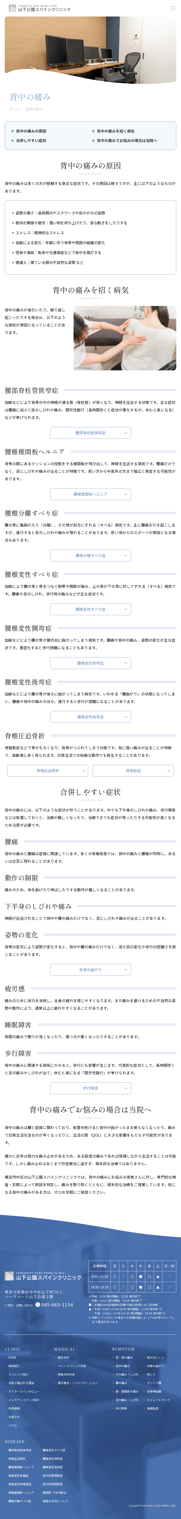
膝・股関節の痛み (127, 1391)
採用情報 (14, 1408)
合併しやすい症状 (31, 140)
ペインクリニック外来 (72, 1366)
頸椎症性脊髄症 (18, 1475)
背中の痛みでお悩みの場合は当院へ (127, 140)
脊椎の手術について (55, 1501)
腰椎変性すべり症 (91, 609)
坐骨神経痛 (154, 1391)
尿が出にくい (155, 1357)
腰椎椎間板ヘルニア (90, 494)
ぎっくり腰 (154, 1383)
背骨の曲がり (90, 969)
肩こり (151, 1374)
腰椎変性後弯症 (90, 717)
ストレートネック (158, 1400)
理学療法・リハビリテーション (78, 1383)
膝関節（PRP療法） (55, 1492)
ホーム (15, 109)
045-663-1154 (57, 1304)
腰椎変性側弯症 (90, 663)
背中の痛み (123, 1366)
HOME (12, 1357)
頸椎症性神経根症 (19, 1484)
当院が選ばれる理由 (21, 1383)
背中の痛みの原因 (31, 131)
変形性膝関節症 (53, 1475)
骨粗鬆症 (133, 770)
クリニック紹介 (18, 1374)
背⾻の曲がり (155, 1366)
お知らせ (14, 1417)
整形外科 (63, 1357)
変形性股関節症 (53, 1484)
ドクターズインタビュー (24, 1391)
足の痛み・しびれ (127, 1400)
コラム (12, 1425)
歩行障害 (90, 1088)
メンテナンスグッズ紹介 (24, 1400)
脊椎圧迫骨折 (48, 770)
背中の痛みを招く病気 (116, 131)
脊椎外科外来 (66, 1374)
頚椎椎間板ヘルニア (21, 1492)
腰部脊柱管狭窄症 (90, 432)
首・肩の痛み (124, 1357)
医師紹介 (14, 1366)
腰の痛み (121, 1383)
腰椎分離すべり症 (91, 555)
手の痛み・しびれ (127, 1374)
